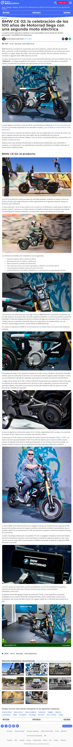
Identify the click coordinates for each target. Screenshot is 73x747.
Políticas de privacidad (47, 731)
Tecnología (32, 715)
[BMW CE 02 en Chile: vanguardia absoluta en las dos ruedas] (13, 669)
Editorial (8, 7)
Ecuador (28, 740)
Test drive (41, 715)
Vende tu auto (62, 2)
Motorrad (18, 44)
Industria (58, 712)
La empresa (10, 731)
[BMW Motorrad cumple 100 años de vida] (36, 669)
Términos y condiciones (33, 731)
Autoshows (42, 712)
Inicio (3, 7)
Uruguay (56, 740)
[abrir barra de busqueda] (55, 3)
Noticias (15, 7)
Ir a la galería (66, 645)
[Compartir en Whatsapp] (69, 39)
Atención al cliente (19, 731)
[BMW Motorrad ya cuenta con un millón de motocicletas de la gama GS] (60, 683)
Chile (15, 740)
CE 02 (11, 44)
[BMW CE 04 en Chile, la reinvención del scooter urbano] (36, 697)
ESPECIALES (36, 12)
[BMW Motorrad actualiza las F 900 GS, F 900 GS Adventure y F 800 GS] (13, 683)
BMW (6, 44)
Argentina (9, 740)
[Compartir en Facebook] (63, 39)
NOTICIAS (6, 12)
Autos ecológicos (30, 712)
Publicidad (63, 731)
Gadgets (50, 712)
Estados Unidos (37, 740)
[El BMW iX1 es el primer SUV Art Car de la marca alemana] (36, 683)
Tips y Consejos (51, 715)
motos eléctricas (28, 44)
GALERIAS (67, 12)
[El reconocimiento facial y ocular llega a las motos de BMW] (13, 697)
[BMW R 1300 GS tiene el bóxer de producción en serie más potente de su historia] (60, 669)
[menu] (70, 2)
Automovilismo (7, 712)
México (45, 740)
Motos (4, 18)
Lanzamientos (6, 715)
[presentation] (36, 624)
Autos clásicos (18, 712)
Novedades (23, 715)
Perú (50, 740)
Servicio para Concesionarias (34, 735)
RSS (45, 735)
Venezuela (63, 740)
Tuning (60, 715)
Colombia (21, 740)
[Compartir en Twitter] (66, 39)
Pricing (57, 731)
